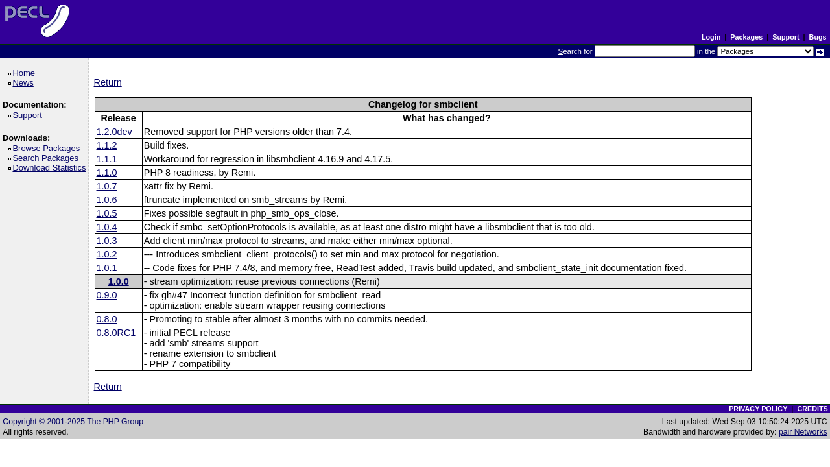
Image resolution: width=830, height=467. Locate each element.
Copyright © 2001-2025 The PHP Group (73, 421)
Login (711, 37)
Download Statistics (51, 168)
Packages (746, 37)
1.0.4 (107, 227)
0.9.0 (107, 295)
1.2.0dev (114, 131)
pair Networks (803, 432)
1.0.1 (107, 268)
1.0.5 (107, 213)
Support (785, 37)
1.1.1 (107, 159)
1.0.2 (107, 254)
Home (25, 73)
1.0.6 (107, 200)
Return (108, 82)
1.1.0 (107, 172)
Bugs (818, 37)
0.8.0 (107, 319)
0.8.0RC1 (116, 333)
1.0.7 (107, 186)
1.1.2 (107, 145)
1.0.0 (118, 281)
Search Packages (47, 158)
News (25, 83)
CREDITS (812, 409)
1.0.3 (107, 240)
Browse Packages (48, 148)
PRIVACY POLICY (758, 409)
